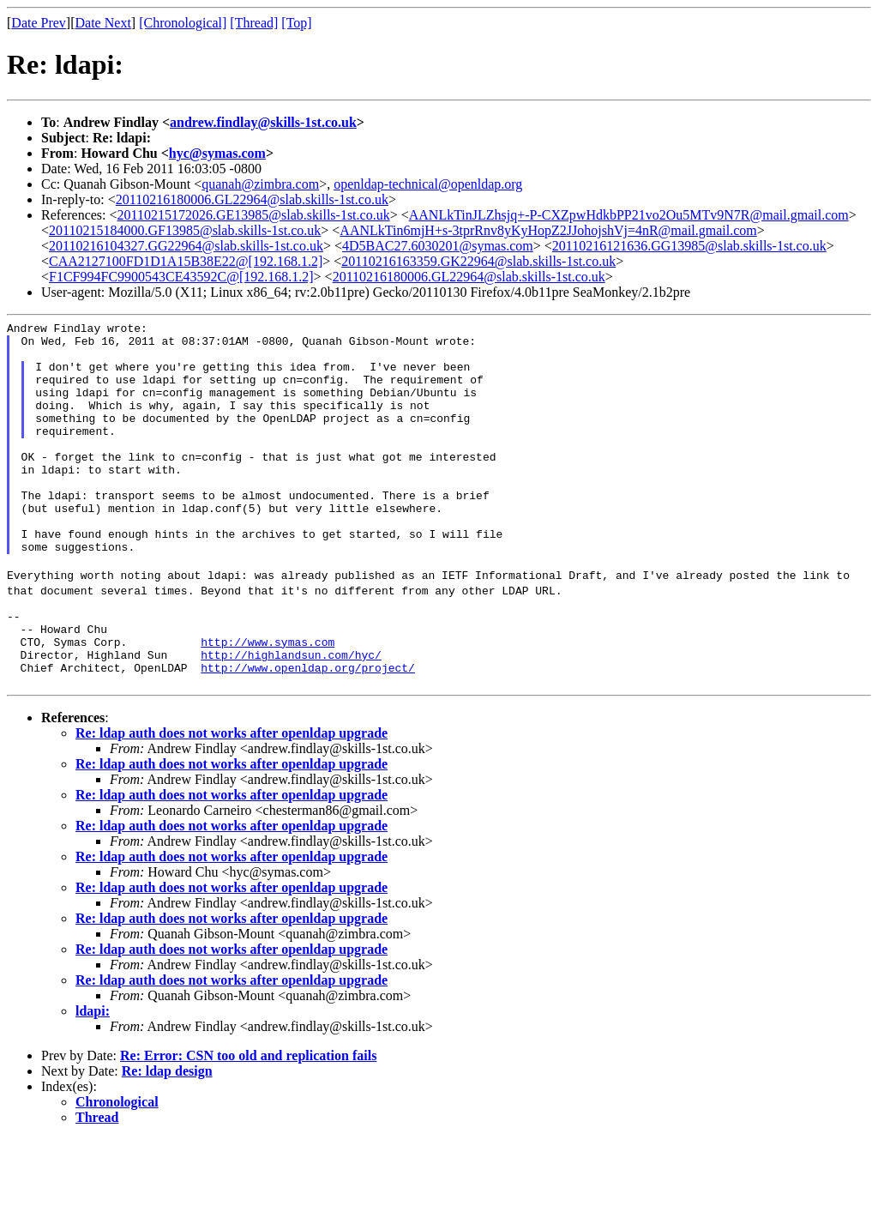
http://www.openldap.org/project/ (308, 731)
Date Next (103, 22)
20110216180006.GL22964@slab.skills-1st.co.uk (252, 199)
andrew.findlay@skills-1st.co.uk (263, 122)
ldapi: (92, 1077)
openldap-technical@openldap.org (428, 184)
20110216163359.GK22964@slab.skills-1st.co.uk (478, 261)
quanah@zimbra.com (260, 184)
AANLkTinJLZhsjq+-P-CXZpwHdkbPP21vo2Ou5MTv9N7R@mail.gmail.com (629, 215)
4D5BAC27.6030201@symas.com (437, 245)
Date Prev (38, 22)
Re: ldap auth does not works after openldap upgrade (231, 800)
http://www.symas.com (267, 701)
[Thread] (254, 22)
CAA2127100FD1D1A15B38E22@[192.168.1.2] (185, 261)
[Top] (296, 22)
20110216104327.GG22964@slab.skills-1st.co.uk (186, 245)
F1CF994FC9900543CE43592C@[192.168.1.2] (181, 276)
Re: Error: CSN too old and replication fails (248, 1122)
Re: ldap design (167, 1138)
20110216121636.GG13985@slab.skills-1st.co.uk (689, 245)
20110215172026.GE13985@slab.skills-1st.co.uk (253, 215)
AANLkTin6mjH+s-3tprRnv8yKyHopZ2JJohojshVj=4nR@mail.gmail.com (548, 230)
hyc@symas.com (217, 153)
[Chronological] (182, 22)
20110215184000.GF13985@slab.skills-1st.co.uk (185, 230)
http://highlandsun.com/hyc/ (291, 716)
